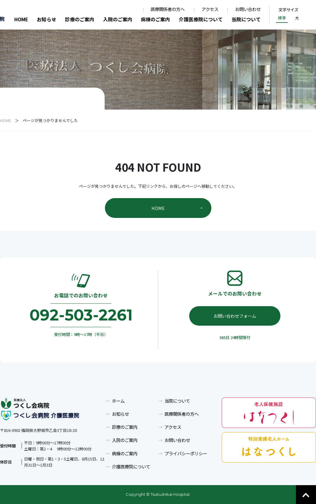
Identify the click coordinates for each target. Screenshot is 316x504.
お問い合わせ (248, 9)
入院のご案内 (117, 19)
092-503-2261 (81, 315)
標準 (282, 18)
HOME (21, 19)
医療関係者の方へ (168, 9)
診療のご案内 (79, 19)
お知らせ (46, 19)
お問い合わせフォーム (235, 316)
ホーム (118, 400)
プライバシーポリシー (186, 453)
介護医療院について (201, 19)
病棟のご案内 (155, 19)
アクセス (210, 9)
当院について (246, 19)
